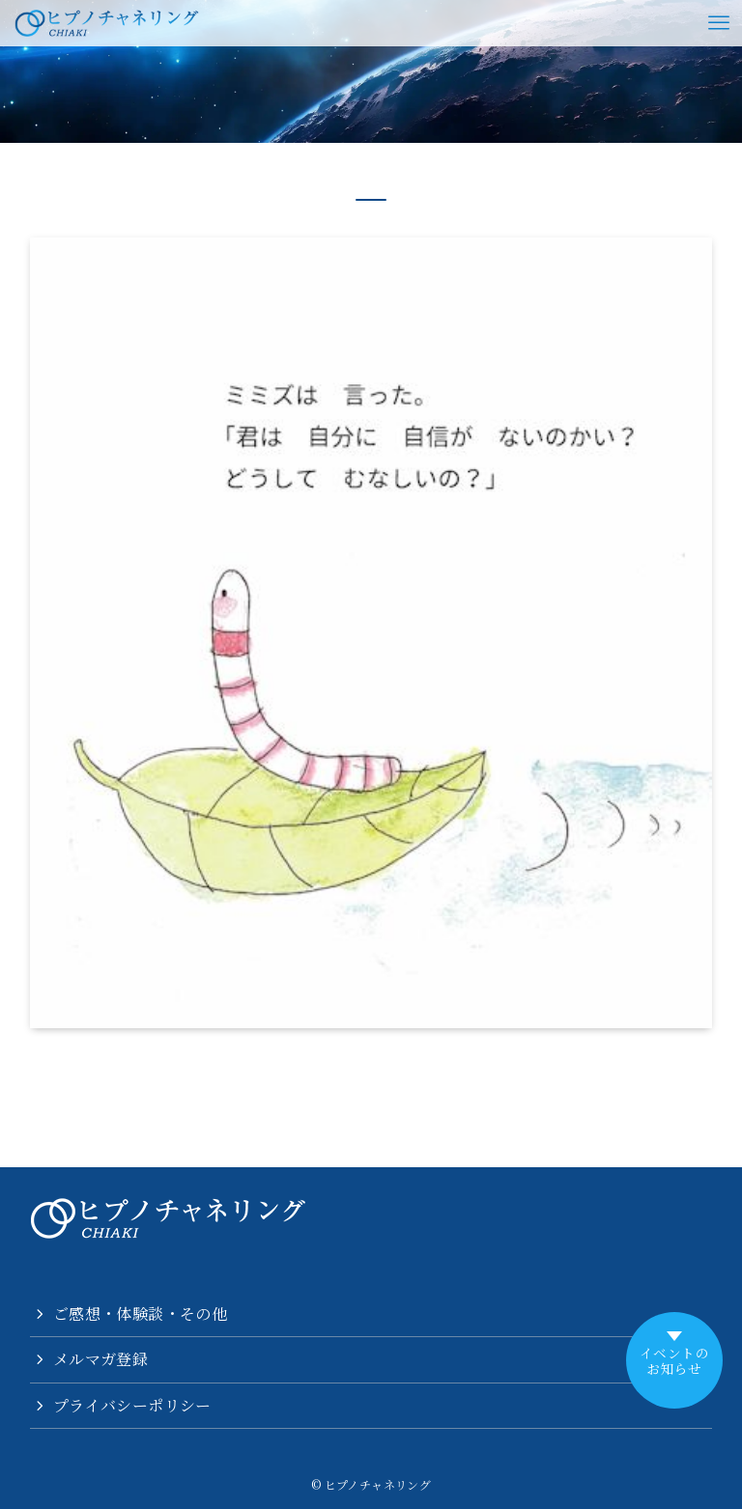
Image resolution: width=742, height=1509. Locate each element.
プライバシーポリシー (132, 1405)
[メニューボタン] (719, 23)
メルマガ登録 (100, 1359)
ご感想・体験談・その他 (140, 1313)
